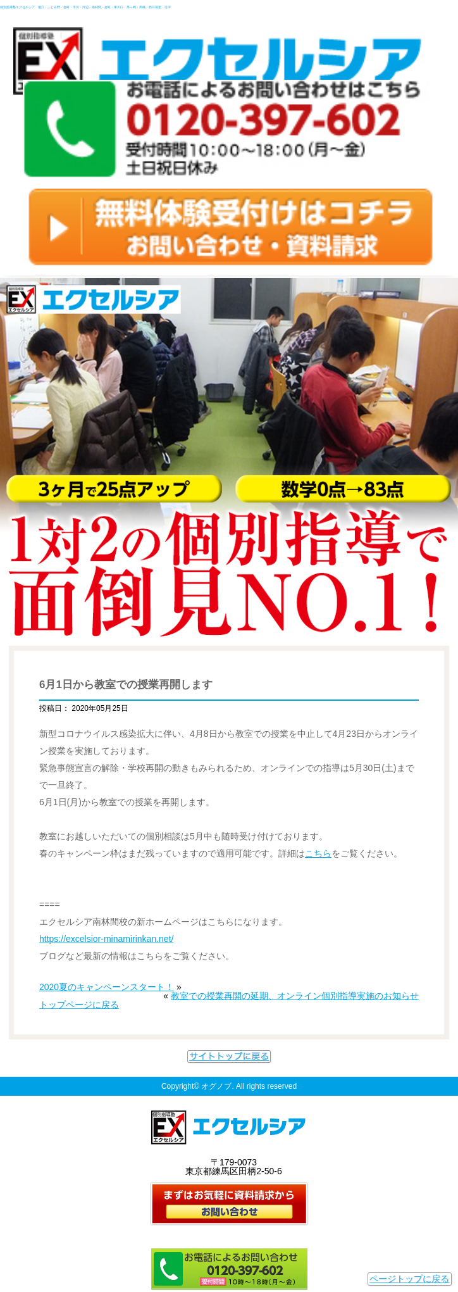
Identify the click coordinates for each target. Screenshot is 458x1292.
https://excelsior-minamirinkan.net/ (106, 939)
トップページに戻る (79, 1005)
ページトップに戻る (409, 1279)
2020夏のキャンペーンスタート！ (106, 987)
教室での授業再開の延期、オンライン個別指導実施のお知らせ (295, 996)
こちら (318, 853)
